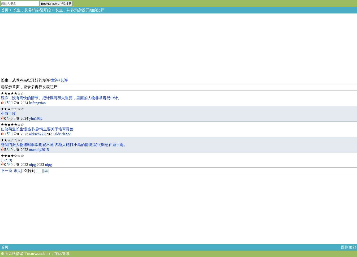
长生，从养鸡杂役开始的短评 (79, 10)
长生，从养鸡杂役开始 (32, 10)
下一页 (6, 171)
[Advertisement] (35, 44)
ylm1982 (36, 118)
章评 (55, 80)
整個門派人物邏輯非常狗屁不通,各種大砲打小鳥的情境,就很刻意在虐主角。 (64, 145)
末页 (17, 171)
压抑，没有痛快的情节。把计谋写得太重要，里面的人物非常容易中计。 (61, 98)
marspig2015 (39, 150)
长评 (64, 80)
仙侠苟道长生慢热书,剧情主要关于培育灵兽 (37, 129)
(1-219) (6, 160)
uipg (32, 165)
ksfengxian (37, 103)
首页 (5, 10)
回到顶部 (348, 247)
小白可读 (8, 113)
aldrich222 (37, 134)
